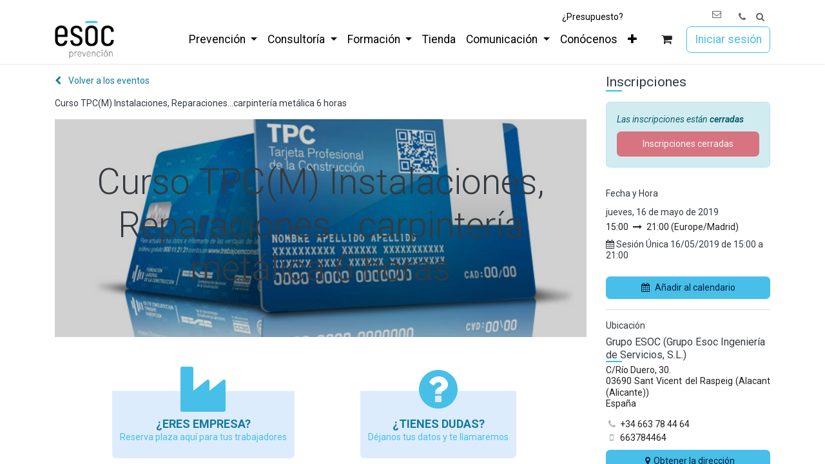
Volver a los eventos (102, 80)
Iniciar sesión (728, 39)
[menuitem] (223, 39)
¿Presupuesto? (592, 17)
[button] (760, 17)
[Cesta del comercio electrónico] (666, 39)
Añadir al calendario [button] (688, 287)
